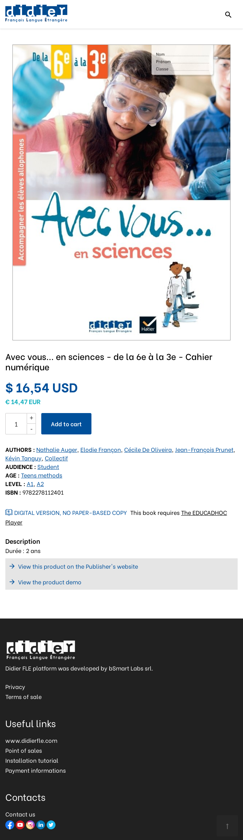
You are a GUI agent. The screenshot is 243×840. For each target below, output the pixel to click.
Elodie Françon (100, 449)
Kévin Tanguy (23, 458)
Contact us (20, 814)
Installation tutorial (31, 760)
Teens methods (41, 475)
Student (48, 466)
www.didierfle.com (31, 740)
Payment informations (35, 770)
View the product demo (49, 582)
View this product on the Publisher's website (78, 566)
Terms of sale (23, 696)
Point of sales (23, 750)
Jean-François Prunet (204, 449)
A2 (40, 483)
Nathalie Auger (56, 449)
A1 (30, 483)
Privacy (15, 686)
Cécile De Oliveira (148, 449)
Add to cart (66, 423)
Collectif (56, 458)
